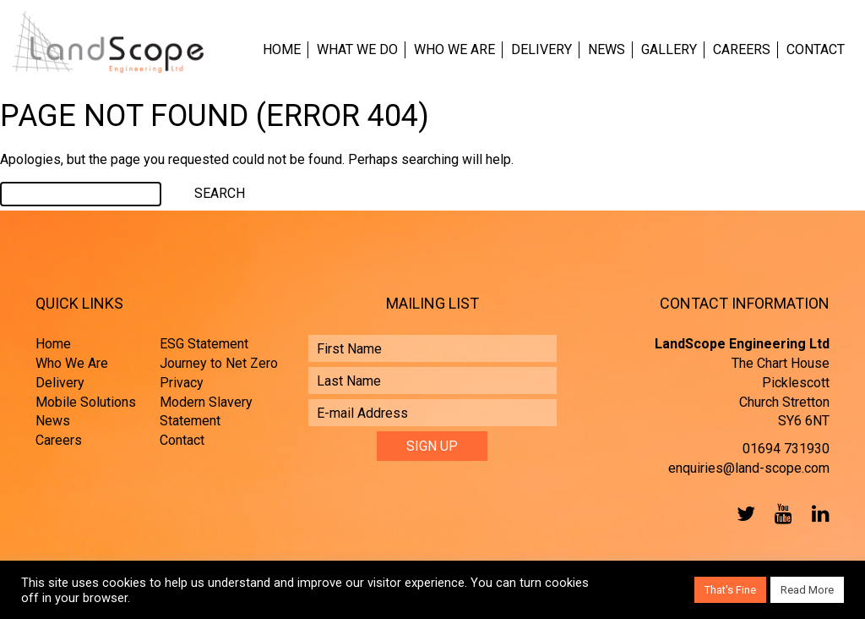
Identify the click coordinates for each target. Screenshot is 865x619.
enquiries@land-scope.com (749, 468)
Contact (815, 49)
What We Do (357, 49)
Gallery (669, 49)
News (606, 49)
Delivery (541, 49)
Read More (807, 589)
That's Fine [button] (730, 589)
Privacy (182, 383)
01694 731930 (786, 449)
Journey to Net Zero (219, 363)
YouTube (779, 513)
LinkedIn (817, 513)
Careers (741, 49)
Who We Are (454, 49)
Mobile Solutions (85, 402)
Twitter (742, 513)
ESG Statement (204, 344)
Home (282, 49)
